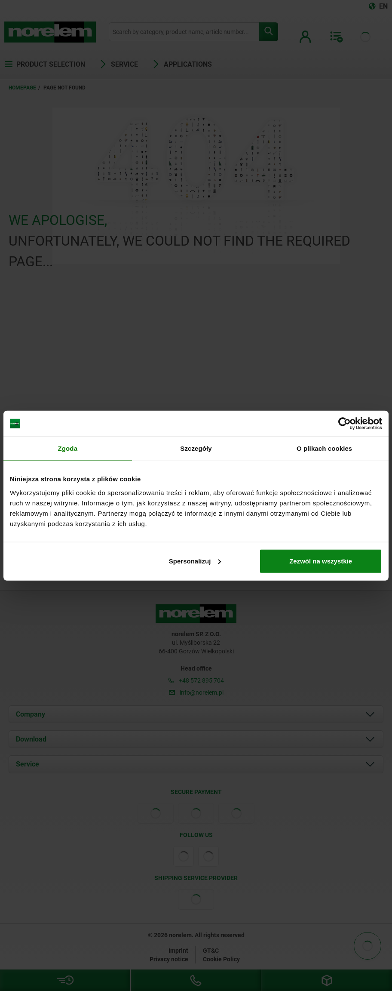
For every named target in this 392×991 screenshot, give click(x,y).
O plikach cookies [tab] (324, 448)
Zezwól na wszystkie (320, 560)
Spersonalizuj (195, 560)
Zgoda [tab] (68, 448)
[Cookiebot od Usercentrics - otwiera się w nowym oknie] (344, 423)
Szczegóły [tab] (195, 448)
